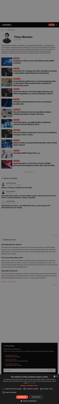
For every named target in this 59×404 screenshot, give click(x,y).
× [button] (57, 376)
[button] (29, 385)
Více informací (31, 383)
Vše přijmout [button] (22, 397)
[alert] (29, 202)
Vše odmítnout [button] (36, 397)
